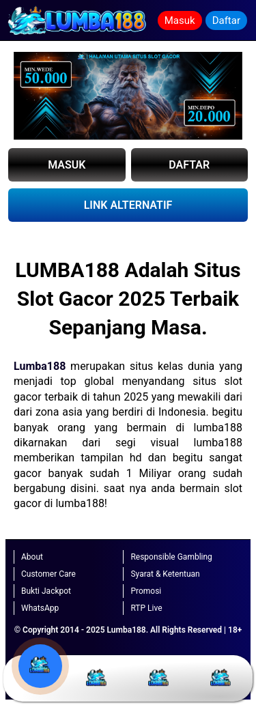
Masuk (180, 20)
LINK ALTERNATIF (128, 205)
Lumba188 (40, 366)
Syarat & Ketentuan (164, 574)
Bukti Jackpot (46, 591)
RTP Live (146, 608)
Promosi (145, 591)
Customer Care (48, 574)
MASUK (66, 164)
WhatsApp (40, 608)
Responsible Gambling (171, 557)
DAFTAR (189, 164)
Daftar (226, 20)
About (32, 557)
